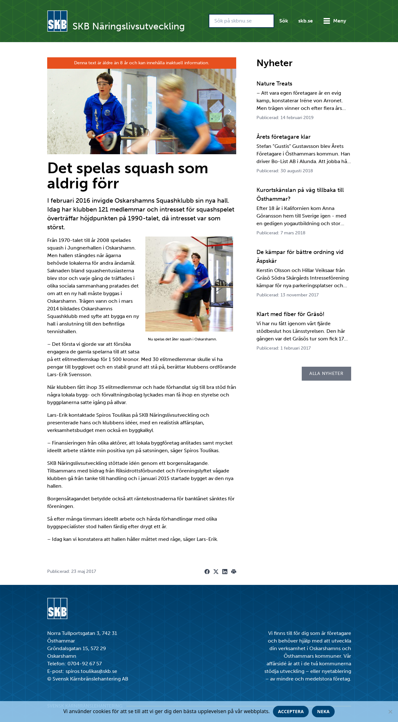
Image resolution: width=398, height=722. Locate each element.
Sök (283, 21)
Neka (323, 711)
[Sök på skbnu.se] (241, 21)
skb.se (305, 21)
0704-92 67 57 (84, 664)
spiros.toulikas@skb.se (91, 671)
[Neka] (390, 711)
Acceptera (291, 711)
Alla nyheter (326, 373)
